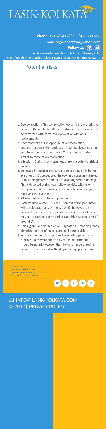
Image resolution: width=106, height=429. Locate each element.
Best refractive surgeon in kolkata (24, 275)
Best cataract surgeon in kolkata (24, 269)
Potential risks (41, 66)
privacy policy (47, 306)
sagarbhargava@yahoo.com (78, 41)
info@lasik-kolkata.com (42, 300)
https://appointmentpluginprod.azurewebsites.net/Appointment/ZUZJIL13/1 (59, 28)
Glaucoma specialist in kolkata (23, 272)
